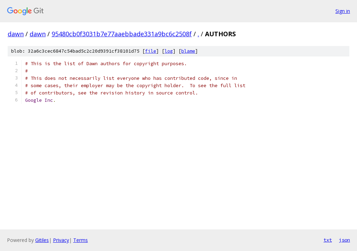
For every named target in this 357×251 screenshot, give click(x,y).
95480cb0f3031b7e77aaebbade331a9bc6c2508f (122, 34)
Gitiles (42, 240)
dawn (16, 34)
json (344, 240)
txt (328, 240)
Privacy (61, 240)
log (169, 51)
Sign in (342, 11)
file (150, 51)
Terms (80, 240)
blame (188, 51)
